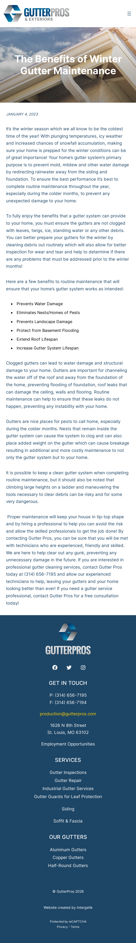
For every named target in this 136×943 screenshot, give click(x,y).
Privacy (62, 927)
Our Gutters (68, 837)
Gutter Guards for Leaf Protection (68, 796)
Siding (68, 808)
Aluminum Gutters (68, 849)
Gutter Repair (68, 780)
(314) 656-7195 (71, 695)
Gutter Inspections (68, 772)
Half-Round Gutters (68, 865)
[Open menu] (129, 14)
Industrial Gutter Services (68, 788)
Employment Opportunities (68, 743)
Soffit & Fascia (68, 820)
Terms (75, 927)
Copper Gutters (68, 857)
